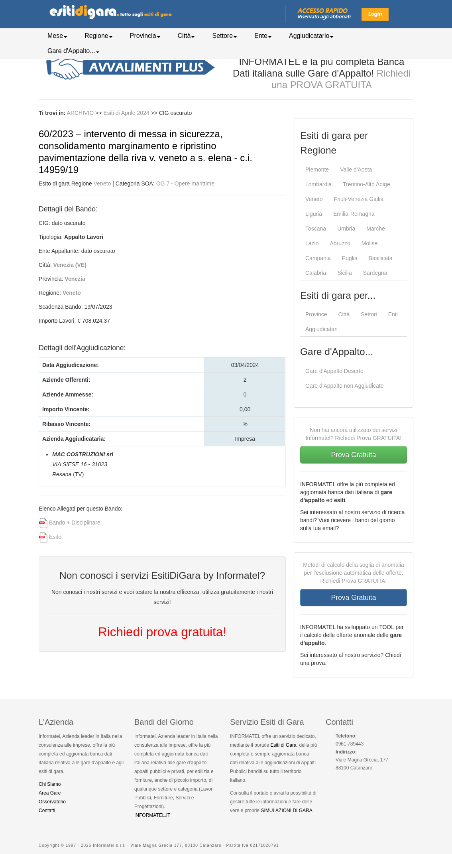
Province (316, 314)
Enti (393, 314)
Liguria (313, 214)
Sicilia (344, 273)
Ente (262, 35)
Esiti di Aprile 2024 (127, 113)
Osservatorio (52, 802)
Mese (57, 35)
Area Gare (50, 793)
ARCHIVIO (80, 113)
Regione (98, 35)
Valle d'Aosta (356, 169)
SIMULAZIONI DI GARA (286, 810)
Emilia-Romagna (353, 214)
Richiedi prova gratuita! (162, 632)
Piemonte (317, 169)
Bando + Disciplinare (74, 522)
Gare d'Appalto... (73, 50)
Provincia (145, 35)
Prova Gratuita (353, 455)
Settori (369, 314)
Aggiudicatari (321, 329)
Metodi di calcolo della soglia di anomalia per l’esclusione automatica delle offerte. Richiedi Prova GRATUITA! (353, 573)
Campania (318, 258)
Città (186, 35)
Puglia (350, 258)
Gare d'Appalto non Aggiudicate (344, 386)
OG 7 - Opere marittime (185, 183)
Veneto (102, 183)
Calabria (315, 273)
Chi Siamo (50, 784)
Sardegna (375, 273)
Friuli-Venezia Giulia (359, 199)
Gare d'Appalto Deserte (334, 371)
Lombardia (318, 184)
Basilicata (381, 258)
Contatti (47, 810)
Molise (369, 243)
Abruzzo (340, 243)
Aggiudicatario (311, 35)
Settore (224, 35)
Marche (375, 228)
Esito (55, 537)
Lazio (311, 243)
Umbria (346, 228)
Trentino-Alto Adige (366, 184)
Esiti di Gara (283, 745)
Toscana (315, 228)
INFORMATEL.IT (152, 815)
